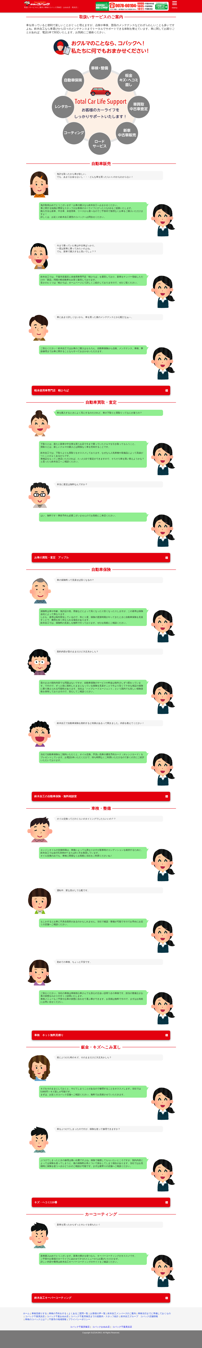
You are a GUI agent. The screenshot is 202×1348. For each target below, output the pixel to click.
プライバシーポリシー (79, 1319)
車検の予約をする (57, 1313)
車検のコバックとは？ (36, 1319)
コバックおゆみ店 (101, 1327)
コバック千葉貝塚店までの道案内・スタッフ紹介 (95, 1316)
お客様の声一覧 (98, 1313)
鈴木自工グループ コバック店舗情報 (139, 1316)
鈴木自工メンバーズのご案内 (122, 1313)
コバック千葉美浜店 (35, 1316)
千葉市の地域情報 (57, 1319)
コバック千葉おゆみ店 (58, 1316)
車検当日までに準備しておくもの (154, 1313)
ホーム (26, 1313)
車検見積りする (39, 1313)
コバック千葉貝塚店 (80, 1327)
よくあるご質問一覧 (78, 1313)
